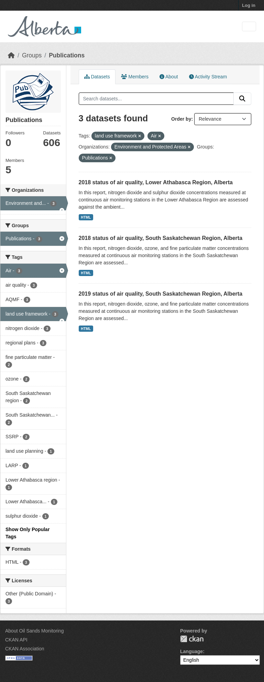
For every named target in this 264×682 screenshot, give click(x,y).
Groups (32, 55)
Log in (248, 5)
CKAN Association (24, 648)
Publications (67, 55)
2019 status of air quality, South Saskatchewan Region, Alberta (161, 294)
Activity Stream (208, 76)
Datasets (97, 76)
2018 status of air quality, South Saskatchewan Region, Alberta (161, 238)
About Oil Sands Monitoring (34, 631)
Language (191, 651)
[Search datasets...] (156, 98)
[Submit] (242, 98)
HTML (86, 217)
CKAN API (16, 639)
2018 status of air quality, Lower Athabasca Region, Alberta (156, 182)
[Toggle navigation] (249, 27)
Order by (181, 119)
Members (134, 76)
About (169, 76)
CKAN (192, 638)
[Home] (11, 55)
